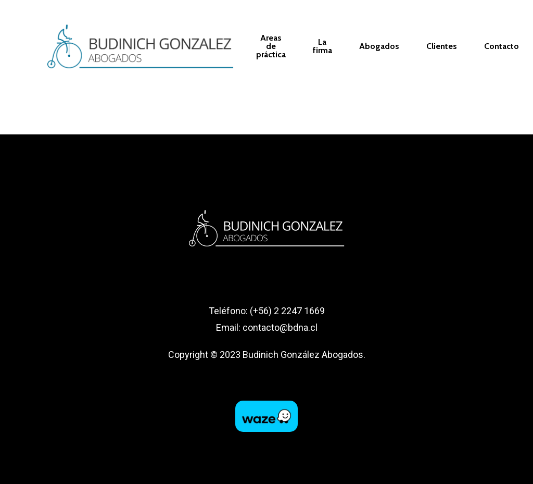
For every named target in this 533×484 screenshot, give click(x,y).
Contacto (501, 46)
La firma (322, 46)
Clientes (441, 46)
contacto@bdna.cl (280, 327)
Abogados (379, 46)
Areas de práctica (271, 46)
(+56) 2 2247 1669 (287, 310)
